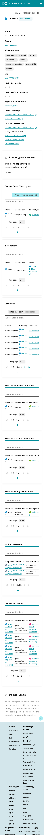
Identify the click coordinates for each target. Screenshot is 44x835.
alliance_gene (11, 105)
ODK (25, 812)
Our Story (13, 730)
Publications (14, 745)
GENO (11, 816)
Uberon (12, 794)
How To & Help (29, 752)
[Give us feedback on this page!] (41, 718)
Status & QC (28, 748)
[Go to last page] (28, 367)
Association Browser (28, 781)
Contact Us (14, 742)
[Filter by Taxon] (23, 312)
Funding (12, 749)
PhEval (26, 797)
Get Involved (24, 831)
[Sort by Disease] (37, 620)
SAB (10, 738)
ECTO (11, 824)
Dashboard (28, 777)
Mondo (12, 791)
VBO (11, 813)
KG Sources (28, 773)
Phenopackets (29, 823)
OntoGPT (27, 816)
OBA (11, 809)
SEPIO (11, 820)
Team (11, 734)
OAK (25, 808)
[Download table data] (17, 232)
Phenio (12, 805)
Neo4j (26, 741)
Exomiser (27, 794)
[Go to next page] (24, 367)
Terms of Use (29, 762)
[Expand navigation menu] (41, 3)
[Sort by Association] (26, 209)
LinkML (26, 801)
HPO (11, 802)
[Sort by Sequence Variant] (23, 561)
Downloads (28, 733)
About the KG (29, 769)
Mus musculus (11, 45)
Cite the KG (28, 766)
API (25, 737)
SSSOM (26, 805)
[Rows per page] (22, 222)
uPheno (12, 798)
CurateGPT (28, 819)
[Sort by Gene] (11, 209)
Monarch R (29, 745)
